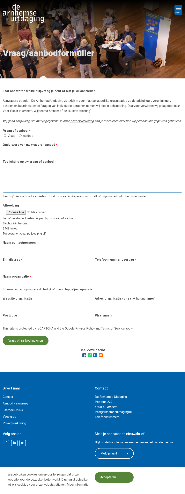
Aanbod (28, 136)
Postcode (10, 315)
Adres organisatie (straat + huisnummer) (125, 298)
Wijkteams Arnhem (47, 111)
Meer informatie (78, 484)
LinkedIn (14, 443)
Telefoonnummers (107, 417)
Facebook (6, 443)
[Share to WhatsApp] (90, 355)
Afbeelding (11, 205)
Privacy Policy (85, 328)
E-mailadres (11, 259)
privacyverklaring (82, 121)
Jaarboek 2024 (13, 410)
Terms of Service (113, 328)
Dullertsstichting (79, 111)
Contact (8, 397)
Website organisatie (18, 298)
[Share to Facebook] (84, 355)
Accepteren (108, 477)
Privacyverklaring (14, 423)
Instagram (22, 443)
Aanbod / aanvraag (15, 403)
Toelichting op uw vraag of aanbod (28, 161)
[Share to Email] (101, 355)
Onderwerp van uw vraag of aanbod (29, 145)
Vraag (11, 136)
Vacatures (9, 416)
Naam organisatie (16, 276)
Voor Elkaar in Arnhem (17, 111)
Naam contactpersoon (19, 242)
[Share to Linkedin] (95, 355)
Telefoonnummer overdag (114, 259)
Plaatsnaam (103, 315)
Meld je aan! (114, 453)
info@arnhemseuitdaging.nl (113, 412)
